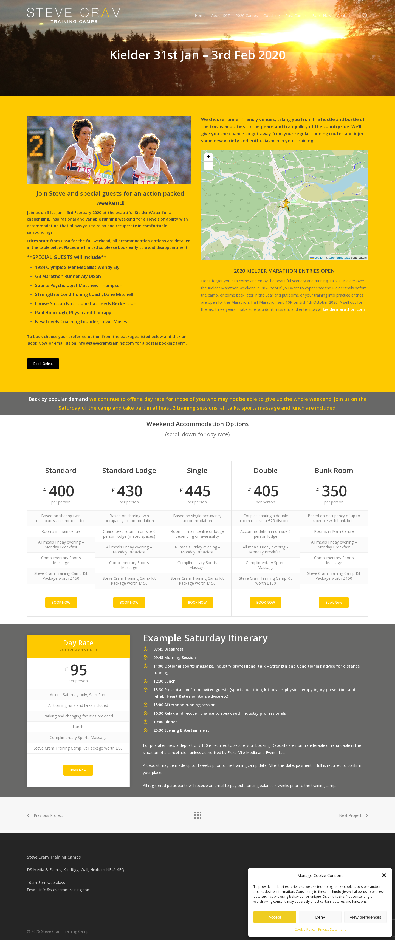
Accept (275, 917)
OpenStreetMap (339, 257)
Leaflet (316, 257)
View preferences (366, 917)
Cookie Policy (305, 929)
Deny (320, 917)
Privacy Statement (332, 929)
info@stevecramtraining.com (65, 889)
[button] (384, 875)
